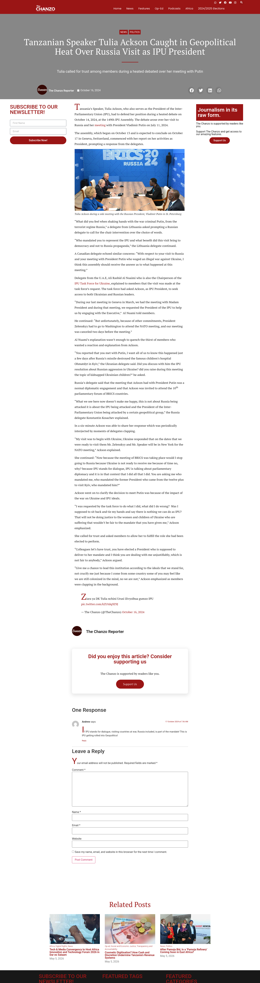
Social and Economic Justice (123, 946)
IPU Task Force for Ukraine (92, 283)
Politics (135, 32)
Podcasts (174, 8)
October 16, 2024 (133, 612)
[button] (241, 2)
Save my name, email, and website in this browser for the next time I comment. (121, 852)
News (129, 8)
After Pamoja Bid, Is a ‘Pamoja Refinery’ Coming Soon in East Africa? (183, 951)
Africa (189, 8)
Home (117, 8)
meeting (100, 125)
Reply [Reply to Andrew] (84, 741)
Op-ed (107, 946)
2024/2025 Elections (211, 8)
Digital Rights (61, 946)
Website (76, 838)
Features (144, 8)
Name (76, 812)
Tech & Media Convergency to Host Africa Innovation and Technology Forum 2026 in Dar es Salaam (74, 952)
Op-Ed (159, 8)
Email (76, 825)
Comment (78, 770)
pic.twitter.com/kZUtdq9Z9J (99, 604)
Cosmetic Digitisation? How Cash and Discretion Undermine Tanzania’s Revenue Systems (129, 955)
